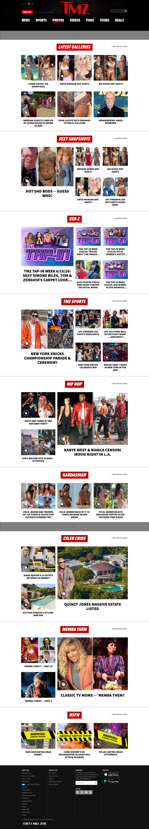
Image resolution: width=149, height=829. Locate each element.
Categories (25, 798)
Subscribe (95, 783)
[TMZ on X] (25, 4)
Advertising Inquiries (55, 781)
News (26, 20)
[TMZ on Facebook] (22, 4)
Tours (104, 20)
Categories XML (27, 801)
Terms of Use (26, 779)
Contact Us (52, 773)
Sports (41, 20)
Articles (24, 787)
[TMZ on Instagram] (33, 4)
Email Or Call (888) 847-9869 (44, 12)
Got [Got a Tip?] (27, 12)
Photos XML (26, 812)
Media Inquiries (53, 784)
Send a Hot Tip (53, 776)
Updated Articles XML (29, 795)
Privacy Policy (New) (28, 776)
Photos (58, 20)
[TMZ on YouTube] (86, 792)
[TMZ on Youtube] (29, 3)
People (24, 806)
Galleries (24, 804)
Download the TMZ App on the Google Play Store (111, 781)
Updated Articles (27, 793)
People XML (26, 809)
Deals (119, 20)
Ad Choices (25, 781)
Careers (51, 779)
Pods (90, 20)
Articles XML (26, 790)
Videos (75, 20)
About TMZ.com (27, 773)
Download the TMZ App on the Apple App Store (111, 774)
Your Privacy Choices (30, 784)
